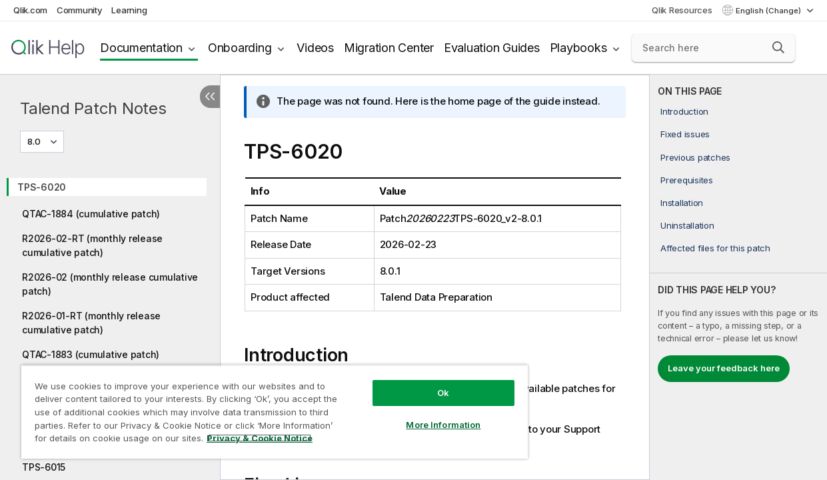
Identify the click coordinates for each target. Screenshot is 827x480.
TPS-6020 (41, 187)
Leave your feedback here (724, 368)
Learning (129, 10)
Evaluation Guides (492, 48)
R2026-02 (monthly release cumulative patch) (110, 284)
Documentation (141, 48)
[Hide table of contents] (210, 96)
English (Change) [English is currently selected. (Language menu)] (769, 10)
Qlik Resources (682, 10)
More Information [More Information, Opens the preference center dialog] (420, 414)
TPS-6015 (43, 467)
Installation (681, 202)
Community (80, 10)
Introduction (684, 111)
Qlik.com (30, 10)
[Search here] (713, 48)
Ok (420, 382)
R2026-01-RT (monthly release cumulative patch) (91, 322)
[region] (261, 407)
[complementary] (738, 277)
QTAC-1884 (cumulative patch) (91, 213)
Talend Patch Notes (93, 108)
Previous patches (695, 157)
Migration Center (389, 48)
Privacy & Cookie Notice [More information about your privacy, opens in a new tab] (112, 440)
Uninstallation (687, 225)
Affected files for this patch (715, 248)
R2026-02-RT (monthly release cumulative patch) (92, 245)
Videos (315, 48)
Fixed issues (685, 134)
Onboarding (240, 48)
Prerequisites (686, 180)
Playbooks (578, 48)
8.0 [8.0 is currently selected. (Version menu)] (35, 141)
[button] (778, 47)
